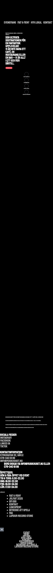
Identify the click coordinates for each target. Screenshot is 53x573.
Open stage (26, 543)
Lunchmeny (15, 507)
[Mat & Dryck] (26, 74)
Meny (26, 534)
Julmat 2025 (16, 498)
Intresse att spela (19, 510)
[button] (26, 333)
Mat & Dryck (26, 76)
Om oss (12, 501)
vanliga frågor (26, 94)
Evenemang (10, 22)
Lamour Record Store (21, 516)
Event (26, 533)
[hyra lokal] (26, 86)
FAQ (11, 513)
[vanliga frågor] (26, 92)
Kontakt (47, 22)
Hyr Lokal (36, 22)
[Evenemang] (26, 80)
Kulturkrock (26, 541)
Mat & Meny (23, 22)
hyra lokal (26, 88)
